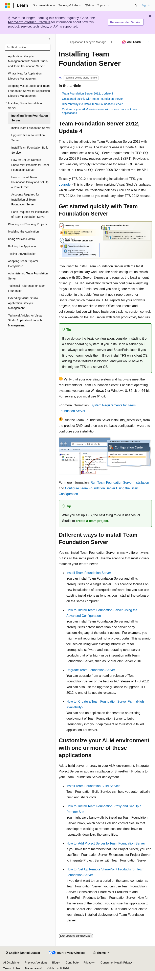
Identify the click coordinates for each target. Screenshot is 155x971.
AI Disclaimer (11, 962)
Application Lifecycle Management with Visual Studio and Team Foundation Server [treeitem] (28, 61)
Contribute (72, 962)
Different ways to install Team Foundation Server (92, 104)
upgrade (65, 184)
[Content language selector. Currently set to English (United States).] (22, 953)
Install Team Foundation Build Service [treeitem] (29, 150)
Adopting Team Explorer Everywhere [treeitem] (23, 263)
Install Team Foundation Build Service (93, 786)
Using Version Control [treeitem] (21, 239)
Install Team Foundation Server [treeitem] (30, 128)
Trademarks (32, 968)
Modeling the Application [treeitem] (23, 231)
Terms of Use (11, 968)
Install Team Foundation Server (88, 573)
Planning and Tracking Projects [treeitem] (27, 224)
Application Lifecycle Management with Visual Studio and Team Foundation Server (90, 42)
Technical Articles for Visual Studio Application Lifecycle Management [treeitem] (25, 320)
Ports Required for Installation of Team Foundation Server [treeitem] (29, 214)
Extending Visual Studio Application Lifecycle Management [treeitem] (23, 303)
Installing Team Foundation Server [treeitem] (29, 118)
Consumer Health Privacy (117, 962)
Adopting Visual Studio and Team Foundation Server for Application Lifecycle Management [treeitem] (29, 90)
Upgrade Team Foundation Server (90, 670)
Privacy (88, 962)
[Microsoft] (7, 5)
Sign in (145, 5)
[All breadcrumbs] (62, 42)
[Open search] (136, 5)
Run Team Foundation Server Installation (119, 482)
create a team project (92, 521)
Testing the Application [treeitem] (22, 253)
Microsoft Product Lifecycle (29, 22)
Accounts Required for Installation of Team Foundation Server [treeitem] (25, 199)
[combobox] (27, 47)
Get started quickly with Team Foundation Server (92, 98)
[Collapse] (49, 38)
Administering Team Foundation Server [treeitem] (28, 276)
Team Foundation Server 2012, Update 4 (87, 93)
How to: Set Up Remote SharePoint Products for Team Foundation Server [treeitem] (30, 164)
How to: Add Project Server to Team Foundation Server (105, 843)
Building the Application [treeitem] (22, 246)
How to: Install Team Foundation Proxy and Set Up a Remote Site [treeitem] (29, 182)
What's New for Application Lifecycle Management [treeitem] (25, 76)
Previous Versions (36, 962)
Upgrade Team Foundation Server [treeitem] (28, 138)
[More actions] (148, 42)
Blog (55, 962)
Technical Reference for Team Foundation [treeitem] (26, 288)
